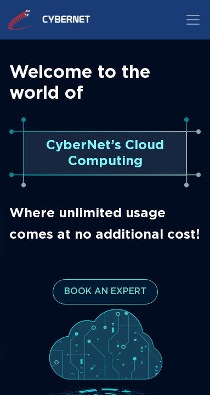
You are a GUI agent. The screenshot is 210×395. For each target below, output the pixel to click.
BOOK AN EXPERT (105, 291)
